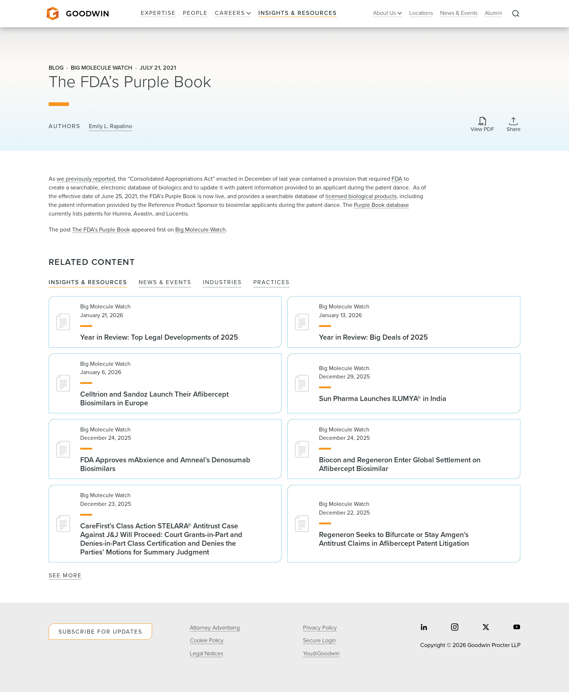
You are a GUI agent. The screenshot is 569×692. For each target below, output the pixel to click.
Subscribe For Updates (100, 631)
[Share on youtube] (516, 628)
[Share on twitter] (486, 628)
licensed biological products (361, 196)
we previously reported (86, 179)
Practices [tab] (271, 282)
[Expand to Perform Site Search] (515, 13)
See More (65, 575)
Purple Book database (381, 205)
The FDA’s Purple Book (101, 229)
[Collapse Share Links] (513, 124)
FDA (397, 179)
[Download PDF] (482, 125)
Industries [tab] (222, 282)
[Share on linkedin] (423, 628)
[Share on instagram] (454, 628)
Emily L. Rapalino (110, 126)
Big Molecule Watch (200, 229)
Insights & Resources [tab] (88, 282)
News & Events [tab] (165, 282)
